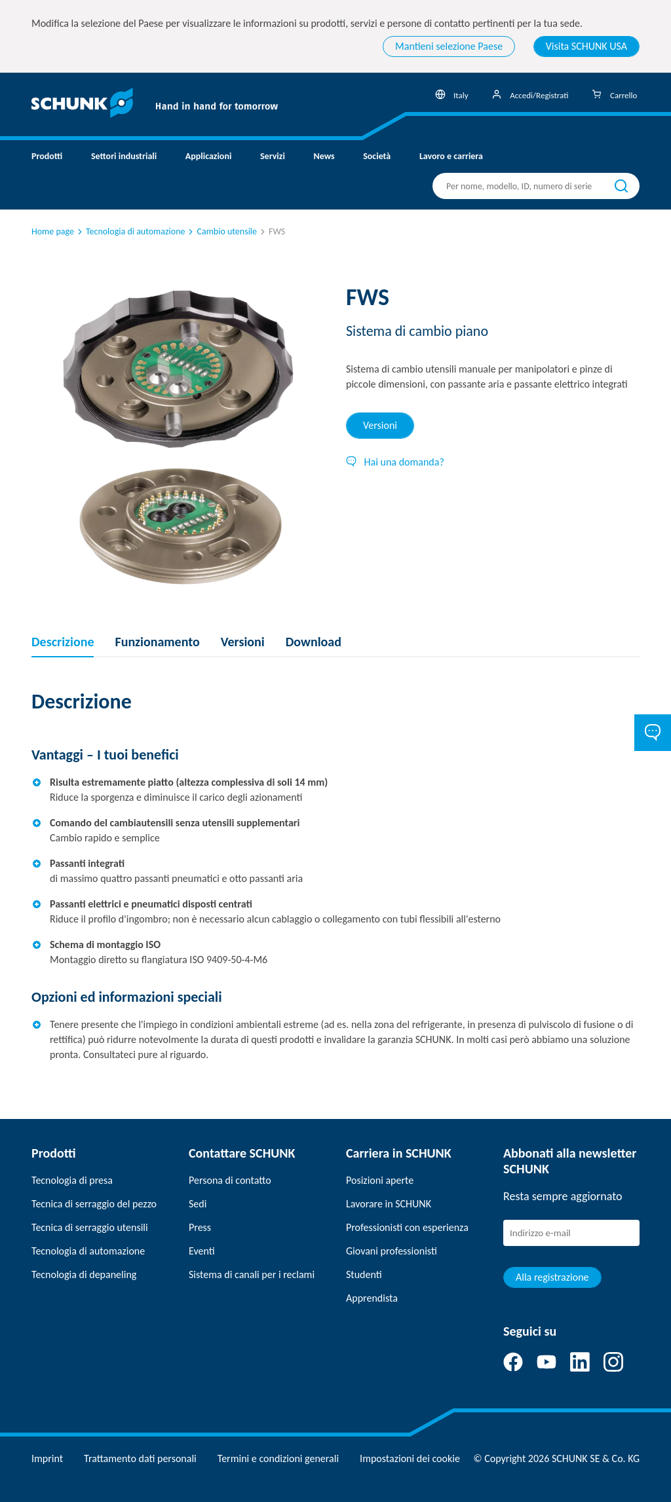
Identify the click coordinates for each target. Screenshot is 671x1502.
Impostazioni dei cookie (410, 1458)
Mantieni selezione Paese (449, 46)
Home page (52, 231)
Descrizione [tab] (62, 642)
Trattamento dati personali (140, 1458)
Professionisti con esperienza (407, 1227)
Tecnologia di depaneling (83, 1274)
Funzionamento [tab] (157, 642)
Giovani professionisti (391, 1251)
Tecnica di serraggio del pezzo (94, 1204)
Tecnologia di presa (72, 1180)
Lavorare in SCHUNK (388, 1204)
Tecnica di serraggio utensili (89, 1227)
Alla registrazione (552, 1277)
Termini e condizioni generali (278, 1458)
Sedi (197, 1204)
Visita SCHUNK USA (586, 46)
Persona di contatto (230, 1180)
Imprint (47, 1458)
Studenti (364, 1274)
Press (200, 1227)
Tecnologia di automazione (130, 231)
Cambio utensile (221, 231)
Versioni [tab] (380, 425)
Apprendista (372, 1298)
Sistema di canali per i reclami (252, 1274)
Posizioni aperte (379, 1180)
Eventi (202, 1251)
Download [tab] (313, 642)
